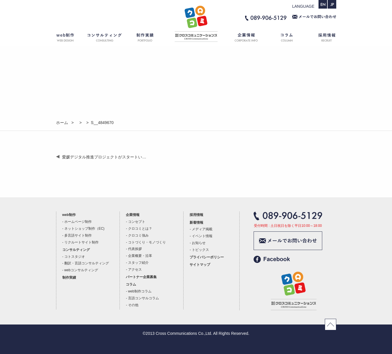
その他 (133, 305)
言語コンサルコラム (143, 298)
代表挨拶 (135, 249)
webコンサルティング (81, 270)
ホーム (196, 38)
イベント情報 (202, 236)
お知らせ (199, 243)
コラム (288, 38)
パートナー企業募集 (141, 277)
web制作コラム (140, 291)
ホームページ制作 (78, 222)
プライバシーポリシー (207, 257)
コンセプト (136, 222)
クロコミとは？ (140, 229)
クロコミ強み (138, 235)
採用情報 (322, 38)
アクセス (135, 270)
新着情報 (196, 223)
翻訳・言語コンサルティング (86, 263)
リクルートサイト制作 (81, 242)
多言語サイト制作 (78, 235)
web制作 (69, 38)
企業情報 (243, 38)
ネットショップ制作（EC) (84, 229)
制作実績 (150, 38)
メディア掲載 (202, 229)
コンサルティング (105, 38)
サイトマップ (200, 265)
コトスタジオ (74, 257)
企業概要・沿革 (140, 256)
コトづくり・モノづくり (147, 242)
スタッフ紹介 (138, 263)
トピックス (200, 250)
